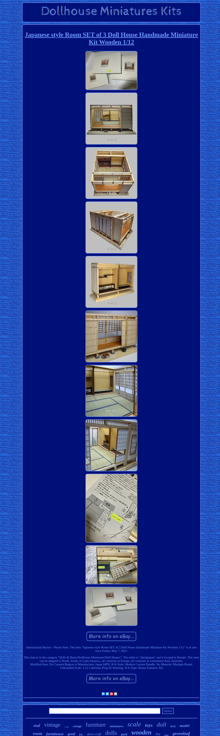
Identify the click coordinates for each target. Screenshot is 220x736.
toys (149, 725)
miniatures (116, 726)
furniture (96, 724)
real (37, 725)
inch (173, 726)
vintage (52, 725)
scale (134, 724)
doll (161, 724)
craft (66, 727)
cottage (77, 726)
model (185, 726)
